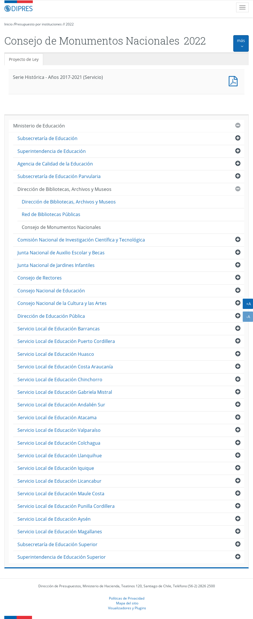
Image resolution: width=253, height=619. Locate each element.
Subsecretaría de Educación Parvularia (59, 176)
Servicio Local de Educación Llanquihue (59, 455)
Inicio (8, 24)
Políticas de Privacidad (126, 598)
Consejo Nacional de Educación (51, 290)
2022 (70, 24)
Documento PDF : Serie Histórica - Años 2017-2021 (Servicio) (234, 80)
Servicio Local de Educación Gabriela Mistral (64, 392)
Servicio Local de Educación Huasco (55, 354)
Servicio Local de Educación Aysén (54, 519)
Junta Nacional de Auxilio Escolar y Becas (61, 252)
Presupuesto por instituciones (38, 24)
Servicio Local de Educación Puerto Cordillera (66, 341)
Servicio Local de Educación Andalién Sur (61, 405)
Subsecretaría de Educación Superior (57, 544)
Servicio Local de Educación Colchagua (58, 443)
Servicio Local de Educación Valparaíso (59, 430)
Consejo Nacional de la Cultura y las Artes (62, 303)
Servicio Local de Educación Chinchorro (59, 379)
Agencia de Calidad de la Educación (55, 164)
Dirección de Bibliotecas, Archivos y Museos (64, 189)
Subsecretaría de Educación (47, 138)
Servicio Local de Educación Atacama (57, 417)
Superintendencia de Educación (51, 151)
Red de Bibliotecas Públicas (51, 214)
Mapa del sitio (127, 603)
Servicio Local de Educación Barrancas (58, 329)
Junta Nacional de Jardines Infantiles (56, 265)
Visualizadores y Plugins (127, 608)
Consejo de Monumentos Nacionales (61, 227)
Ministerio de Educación (39, 126)
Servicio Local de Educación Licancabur (59, 481)
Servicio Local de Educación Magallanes (59, 531)
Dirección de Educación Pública (51, 316)
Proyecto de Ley (24, 59)
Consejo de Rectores (39, 278)
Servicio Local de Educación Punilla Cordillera (66, 506)
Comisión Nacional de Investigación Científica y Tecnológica (81, 240)
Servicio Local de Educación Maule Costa (60, 493)
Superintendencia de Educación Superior (61, 557)
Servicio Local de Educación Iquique (55, 468)
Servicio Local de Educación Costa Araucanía (65, 367)
